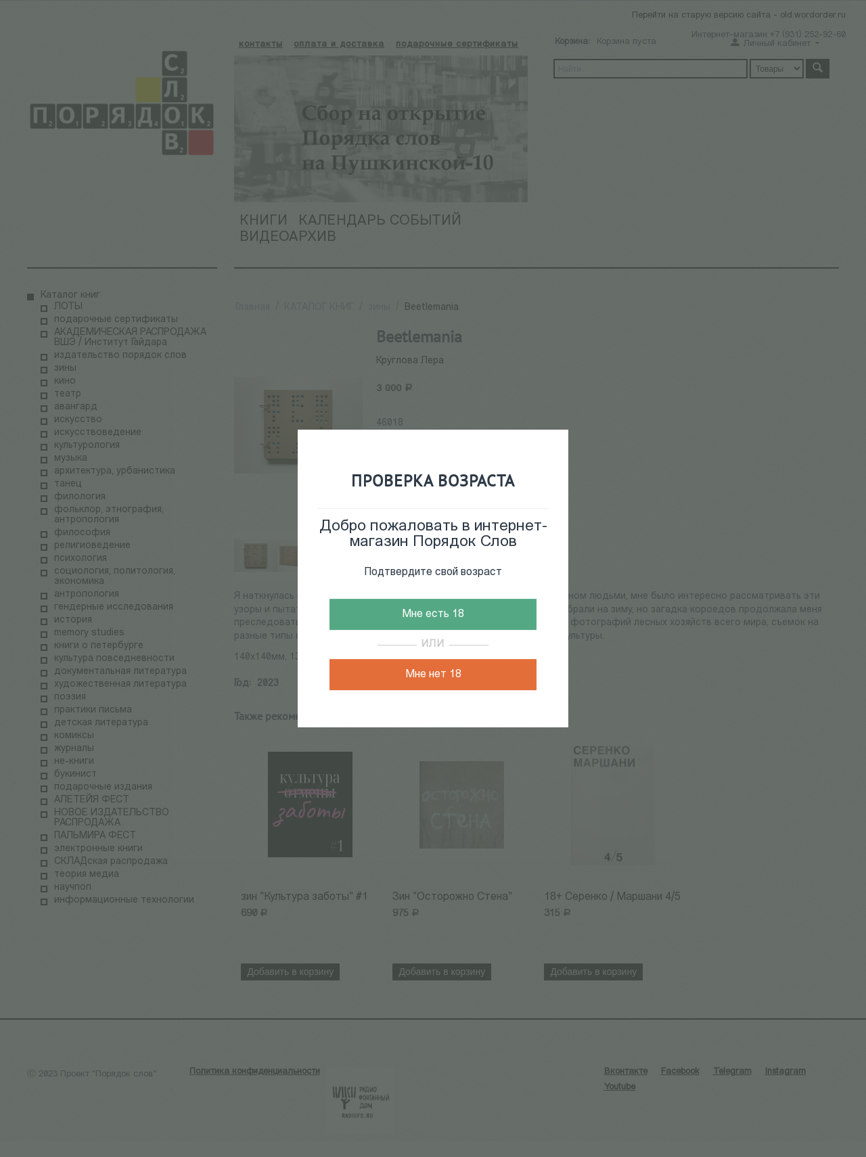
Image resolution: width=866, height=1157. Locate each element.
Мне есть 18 (433, 614)
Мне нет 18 (433, 674)
